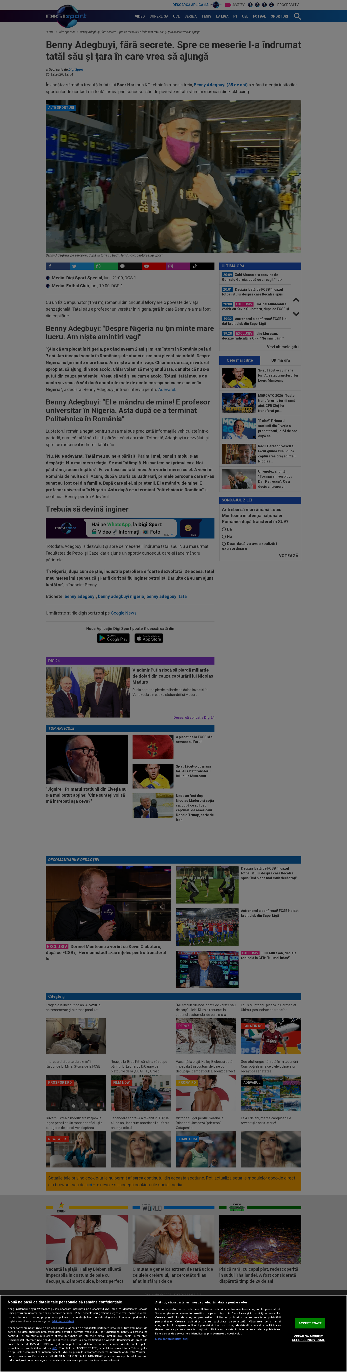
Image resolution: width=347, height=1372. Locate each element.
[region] (173, 1333)
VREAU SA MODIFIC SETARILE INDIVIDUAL (308, 1338)
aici (54, 1348)
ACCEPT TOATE (310, 1323)
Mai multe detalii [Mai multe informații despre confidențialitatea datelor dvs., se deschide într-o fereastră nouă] (63, 1321)
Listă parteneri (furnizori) (171, 1338)
